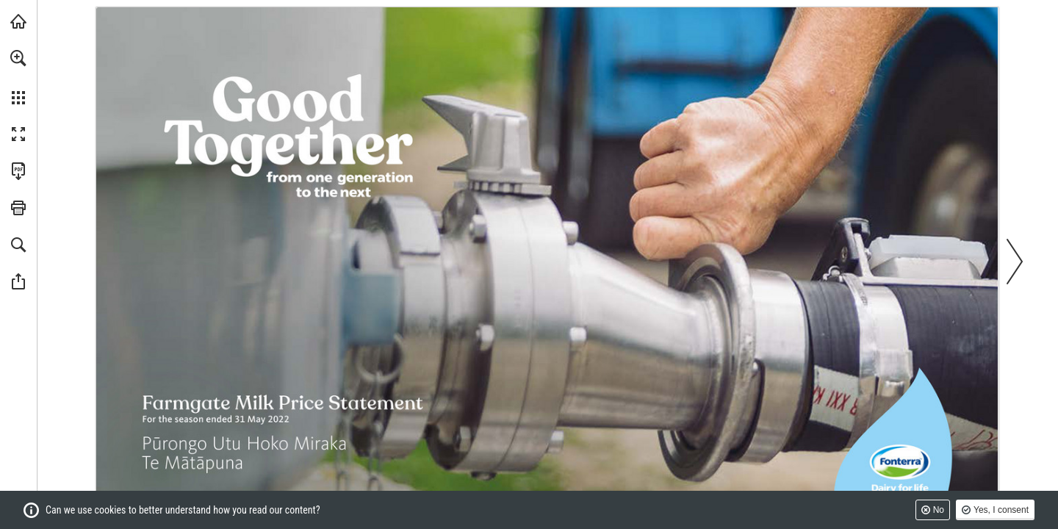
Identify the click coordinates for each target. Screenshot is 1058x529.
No (938, 510)
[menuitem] (18, 77)
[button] (18, 58)
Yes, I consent (1001, 510)
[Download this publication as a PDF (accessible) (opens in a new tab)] (18, 171)
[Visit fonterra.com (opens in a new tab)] (18, 21)
